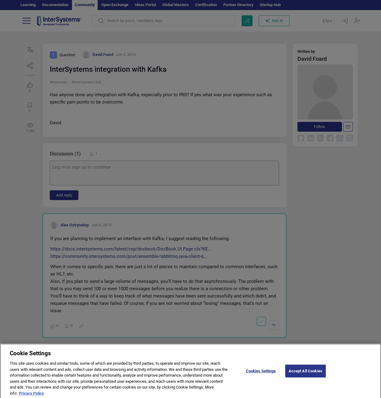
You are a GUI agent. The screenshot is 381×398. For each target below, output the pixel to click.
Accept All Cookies (305, 374)
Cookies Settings (261, 374)
